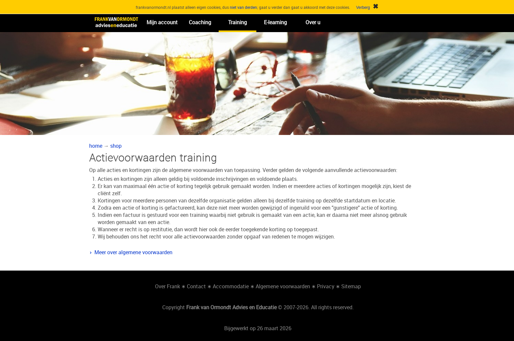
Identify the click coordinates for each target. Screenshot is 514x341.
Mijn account (162, 22)
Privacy (325, 286)
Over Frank (167, 286)
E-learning (275, 22)
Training (237, 22)
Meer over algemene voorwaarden (133, 252)
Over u (313, 22)
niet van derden (243, 7)
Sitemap (351, 286)
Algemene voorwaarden (283, 286)
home (95, 145)
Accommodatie (231, 286)
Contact (196, 286)
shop (116, 145)
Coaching (200, 22)
